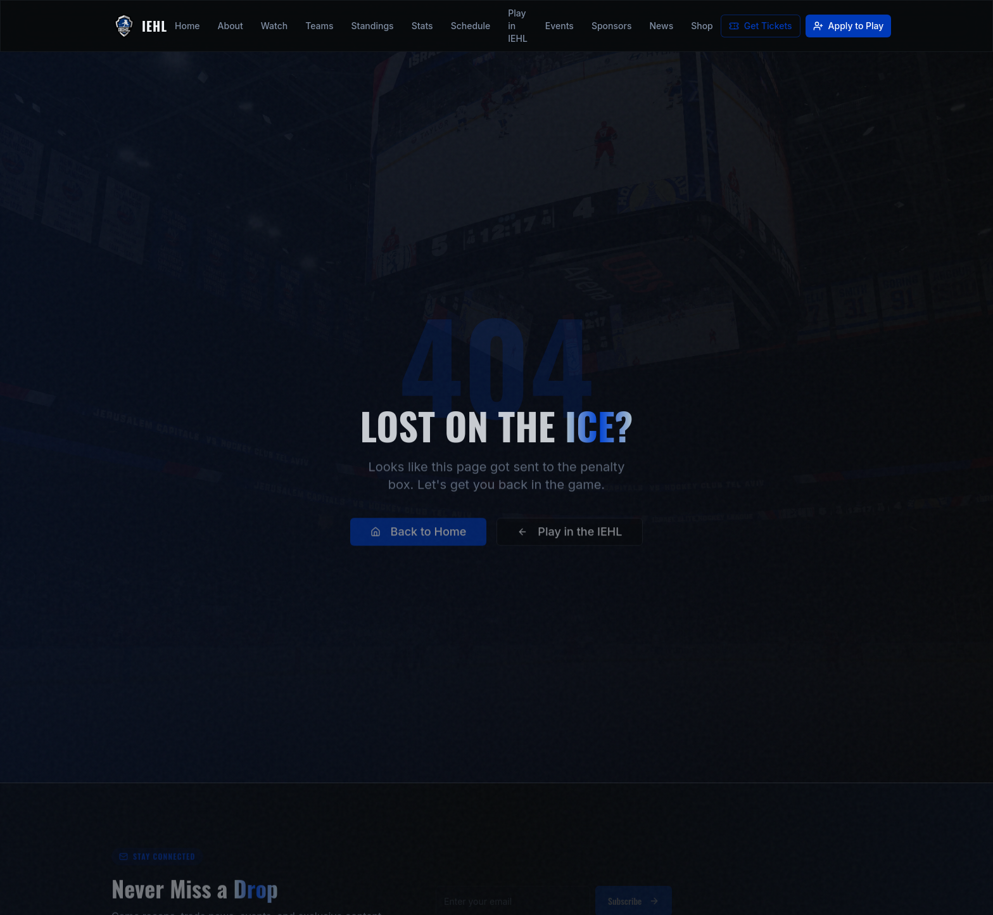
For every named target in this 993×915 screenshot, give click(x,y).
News (661, 25)
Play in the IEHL (569, 540)
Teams (319, 25)
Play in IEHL (518, 26)
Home (187, 25)
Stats (422, 25)
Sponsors (611, 25)
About (230, 25)
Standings (372, 25)
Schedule (471, 25)
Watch (274, 25)
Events (559, 25)
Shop (702, 25)
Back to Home (418, 540)
